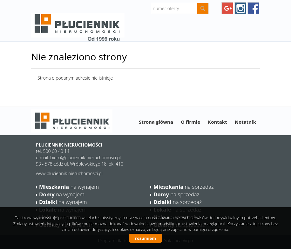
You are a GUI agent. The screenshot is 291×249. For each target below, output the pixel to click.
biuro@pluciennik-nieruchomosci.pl (85, 157)
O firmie (190, 122)
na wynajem (69, 186)
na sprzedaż (183, 186)
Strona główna (156, 122)
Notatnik (245, 122)
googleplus (227, 8)
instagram (240, 8)
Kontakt (217, 122)
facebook (253, 8)
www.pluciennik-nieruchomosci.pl (69, 173)
